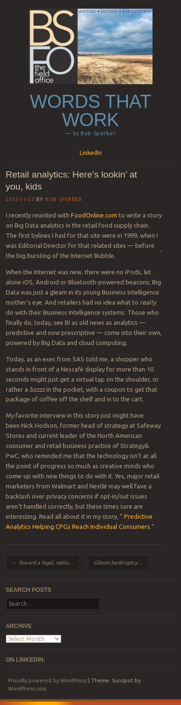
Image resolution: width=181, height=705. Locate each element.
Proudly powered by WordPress (47, 680)
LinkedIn (91, 153)
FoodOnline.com (94, 215)
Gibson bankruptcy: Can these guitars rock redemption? (122, 562)
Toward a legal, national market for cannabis (46, 562)
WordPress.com (27, 689)
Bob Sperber (63, 199)
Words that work (90, 110)
